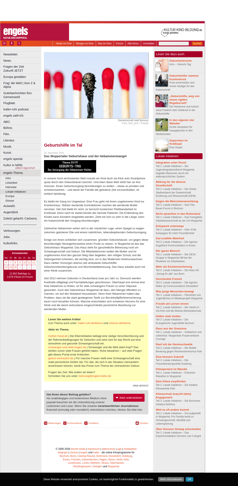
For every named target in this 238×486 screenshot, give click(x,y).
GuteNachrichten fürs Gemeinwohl (17, 95)
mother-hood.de (58, 336)
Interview (10, 187)
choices (74, 452)
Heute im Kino (64, 43)
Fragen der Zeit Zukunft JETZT (22, 68)
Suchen (197, 43)
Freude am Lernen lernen (172, 303)
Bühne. (8, 128)
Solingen (97, 466)
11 (29, 262)
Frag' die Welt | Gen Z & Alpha (19, 85)
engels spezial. (13, 159)
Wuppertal (113, 466)
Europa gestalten (14, 77)
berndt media (78, 448)
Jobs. (6, 237)
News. (7, 60)
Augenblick (10, 212)
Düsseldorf (115, 456)
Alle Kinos (133, 43)
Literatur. (9, 140)
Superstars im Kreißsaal (178, 142)
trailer (96, 452)
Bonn (73, 456)
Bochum (64, 456)
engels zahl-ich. (13, 115)
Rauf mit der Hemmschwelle (174, 344)
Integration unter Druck (171, 162)
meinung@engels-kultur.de (94, 376)
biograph (63, 452)
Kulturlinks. (10, 243)
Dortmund (101, 456)
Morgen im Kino (84, 43)
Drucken (144, 423)
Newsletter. (10, 54)
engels (83, 452)
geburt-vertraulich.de (60, 358)
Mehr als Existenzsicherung (174, 266)
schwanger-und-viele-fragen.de (67, 347)
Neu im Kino (105, 43)
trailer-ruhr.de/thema (90, 323)
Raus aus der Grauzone (171, 328)
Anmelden (148, 43)
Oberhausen (117, 462)
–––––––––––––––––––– (20, 224)
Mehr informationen (171, 479)
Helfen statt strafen (168, 316)
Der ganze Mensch (168, 250)
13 (6, 267)
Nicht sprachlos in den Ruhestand (178, 213)
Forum (119, 43)
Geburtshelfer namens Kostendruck (184, 77)
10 (24, 262)
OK (189, 479)
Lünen (85, 462)
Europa (9, 196)
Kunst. (7, 152)
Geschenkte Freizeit (169, 278)
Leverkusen (74, 462)
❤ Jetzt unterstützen (129, 397)
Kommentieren (74, 423)
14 (10, 267)
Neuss (104, 462)
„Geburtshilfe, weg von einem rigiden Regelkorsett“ (184, 100)
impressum (94, 448)
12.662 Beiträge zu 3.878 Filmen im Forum (20, 275)
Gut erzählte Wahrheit (170, 238)
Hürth (119, 459)
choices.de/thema (119, 323)
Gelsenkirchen (90, 459)
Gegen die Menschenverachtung (177, 201)
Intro (8, 178)
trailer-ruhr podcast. (16, 109)
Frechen (76, 459)
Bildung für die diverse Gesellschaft (171, 183)
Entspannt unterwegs (170, 226)
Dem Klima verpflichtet (171, 381)
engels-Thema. (13, 172)
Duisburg (127, 456)
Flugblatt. (9, 103)
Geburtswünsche (180, 60)
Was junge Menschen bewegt (175, 291)
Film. (6, 134)
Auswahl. (9, 206)
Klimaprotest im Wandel (171, 369)
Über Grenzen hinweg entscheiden (178, 429)
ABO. (6, 121)
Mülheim (95, 462)
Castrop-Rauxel (86, 456)
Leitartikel (11, 182)
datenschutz (108, 448)
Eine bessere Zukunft (170, 356)
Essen (66, 459)
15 (15, 267)
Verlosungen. (12, 230)
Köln (126, 459)
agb (119, 448)
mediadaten (130, 448)
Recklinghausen (82, 466)
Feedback (93, 423)
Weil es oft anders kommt (172, 409)
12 (33, 262)
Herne (111, 459)
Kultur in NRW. (13, 165)
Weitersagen (54, 423)
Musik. (7, 146)
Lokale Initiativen (15, 191)
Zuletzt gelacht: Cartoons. (20, 218)
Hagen (103, 459)
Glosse (9, 200)
